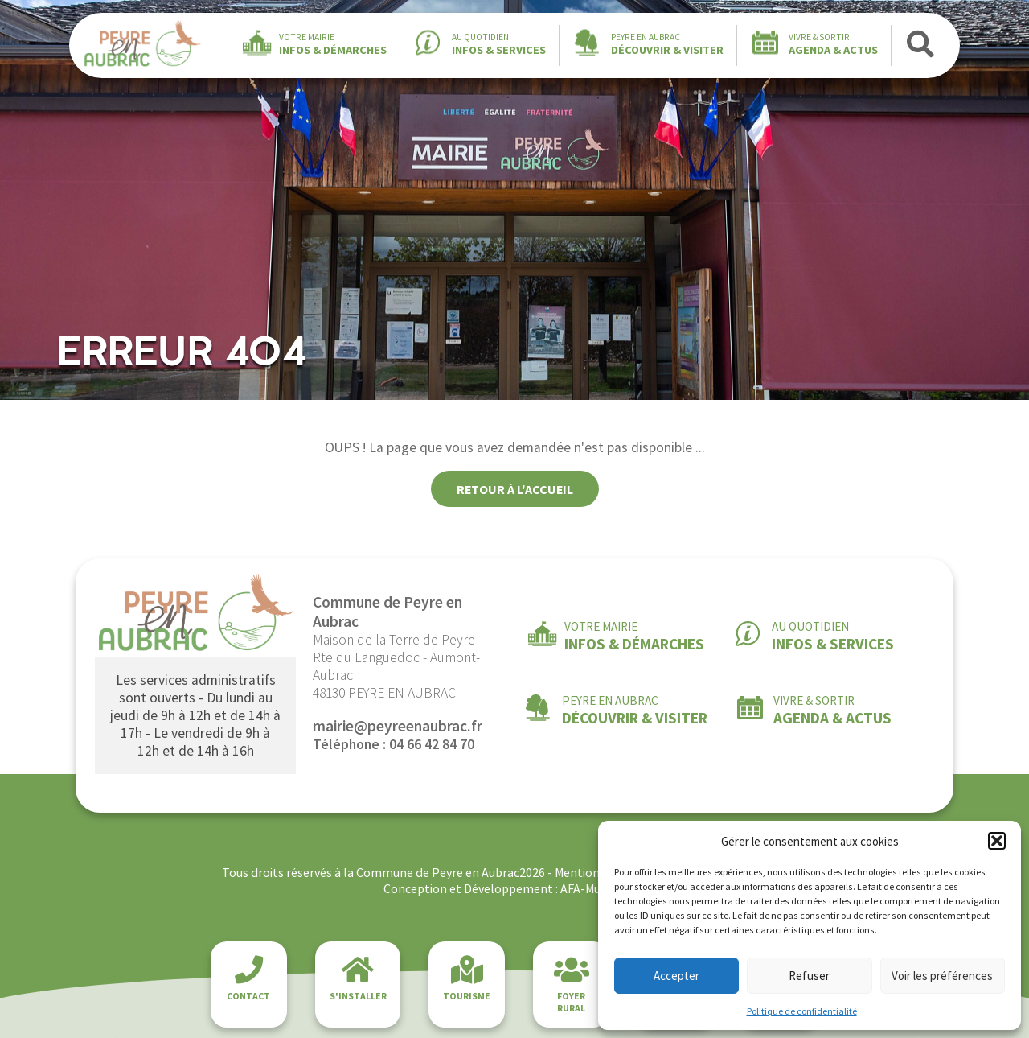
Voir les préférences (942, 975)
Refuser (809, 975)
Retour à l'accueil (515, 489)
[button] (997, 841)
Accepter (676, 975)
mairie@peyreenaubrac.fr (397, 725)
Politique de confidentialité (802, 1011)
